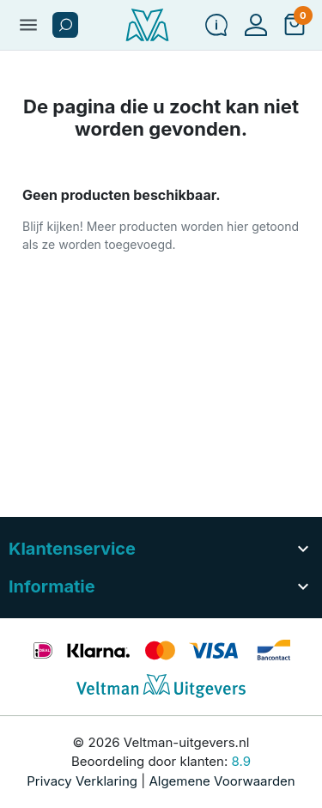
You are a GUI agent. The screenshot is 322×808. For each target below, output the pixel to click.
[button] (65, 25)
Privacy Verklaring (82, 781)
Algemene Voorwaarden (222, 781)
